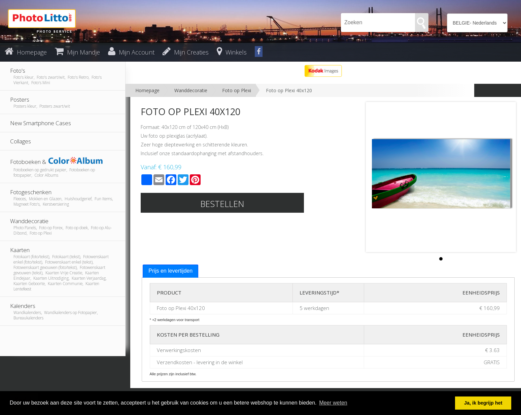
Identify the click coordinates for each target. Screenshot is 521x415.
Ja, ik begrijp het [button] (483, 403)
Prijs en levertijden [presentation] (170, 271)
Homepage (147, 90)
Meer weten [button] (333, 403)
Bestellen (222, 203)
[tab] (170, 271)
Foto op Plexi (236, 90)
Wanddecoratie (190, 90)
